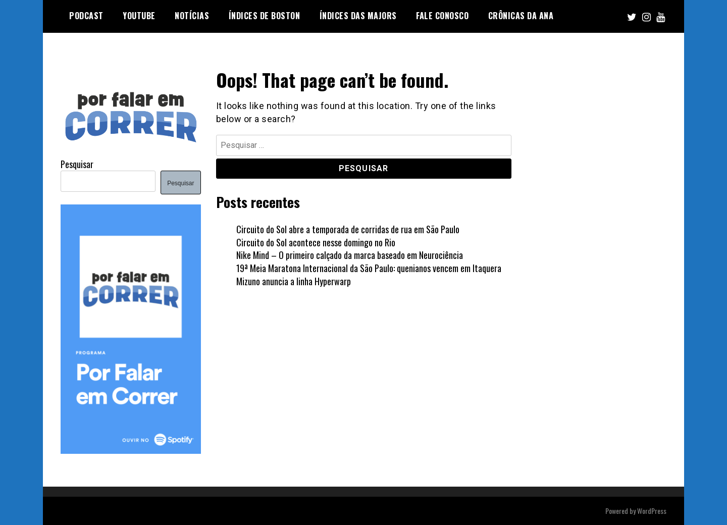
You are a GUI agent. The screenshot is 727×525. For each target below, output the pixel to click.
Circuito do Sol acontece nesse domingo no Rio (315, 242)
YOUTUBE (139, 16)
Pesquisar (77, 164)
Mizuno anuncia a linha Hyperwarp (293, 281)
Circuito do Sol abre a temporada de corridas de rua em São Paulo (347, 229)
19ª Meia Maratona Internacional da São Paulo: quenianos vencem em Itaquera (368, 268)
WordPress (651, 510)
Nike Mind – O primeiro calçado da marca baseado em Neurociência (349, 254)
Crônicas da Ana (521, 16)
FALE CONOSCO (442, 16)
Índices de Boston (264, 16)
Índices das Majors (358, 16)
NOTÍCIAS (192, 16)
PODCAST (86, 16)
